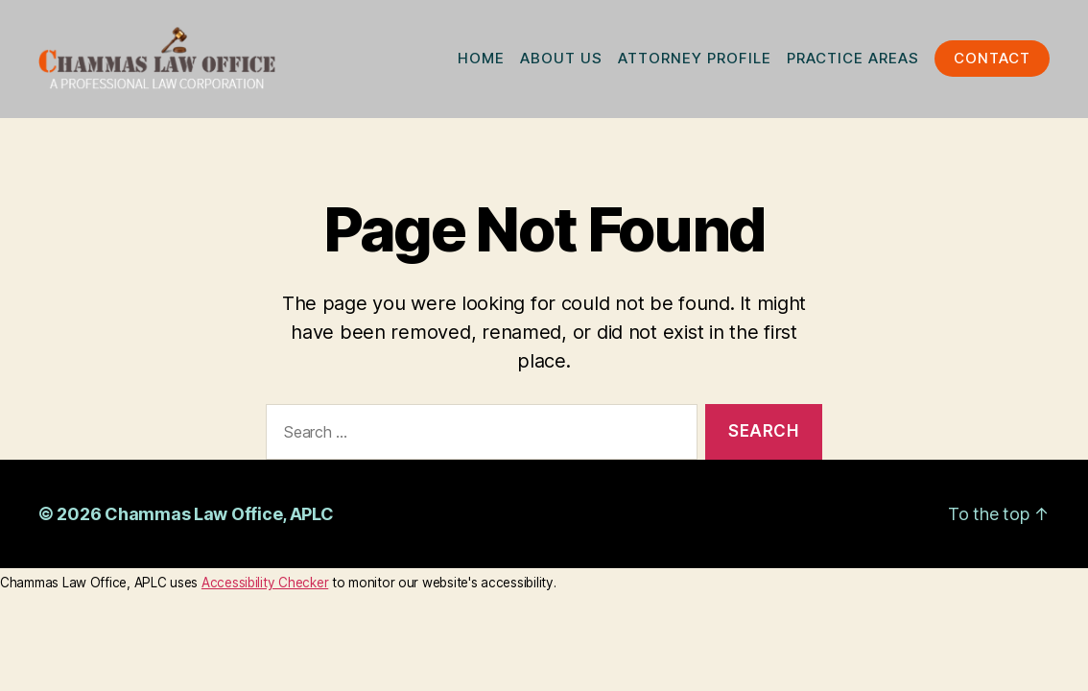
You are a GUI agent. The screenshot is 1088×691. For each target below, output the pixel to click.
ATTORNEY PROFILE (694, 62)
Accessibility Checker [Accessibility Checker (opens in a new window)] (264, 589)
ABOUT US (561, 62)
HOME (481, 62)
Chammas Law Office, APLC (219, 521)
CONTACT (992, 62)
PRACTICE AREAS (853, 62)
